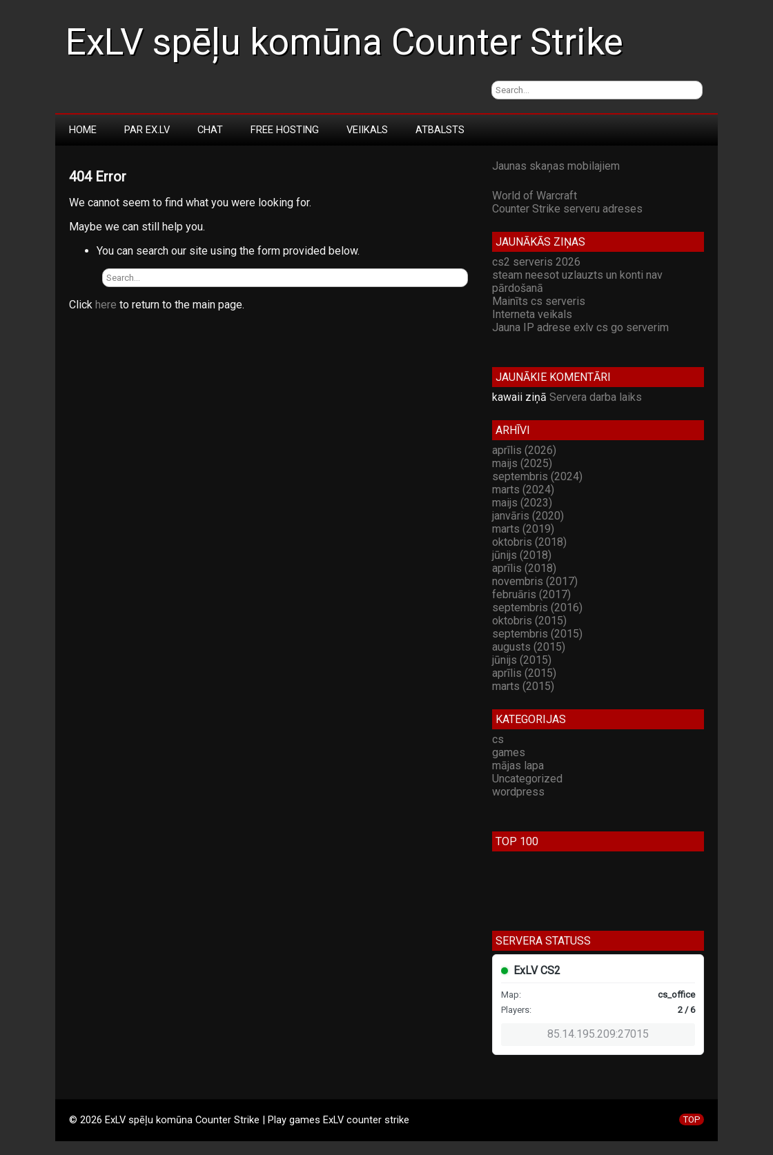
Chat (210, 130)
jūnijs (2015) (521, 660)
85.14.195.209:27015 (598, 1033)
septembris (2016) (537, 607)
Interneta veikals (532, 314)
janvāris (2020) (528, 515)
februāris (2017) (531, 594)
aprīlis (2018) (524, 568)
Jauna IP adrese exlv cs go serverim (580, 327)
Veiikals (367, 130)
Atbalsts (439, 130)
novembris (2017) (535, 581)
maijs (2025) (522, 463)
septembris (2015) (537, 633)
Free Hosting (285, 130)
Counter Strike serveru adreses (567, 208)
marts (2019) (523, 528)
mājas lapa (518, 765)
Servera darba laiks (595, 397)
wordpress (518, 791)
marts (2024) (523, 489)
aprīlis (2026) (524, 450)
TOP (692, 1119)
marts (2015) (523, 686)
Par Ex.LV (147, 130)
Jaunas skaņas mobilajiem (556, 165)
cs (498, 739)
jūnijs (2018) (521, 555)
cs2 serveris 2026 (536, 261)
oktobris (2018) (529, 542)
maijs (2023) (522, 502)
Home (83, 130)
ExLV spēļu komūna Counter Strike (344, 42)
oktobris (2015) (529, 620)
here (106, 304)
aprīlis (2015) (524, 673)
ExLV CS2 (536, 970)
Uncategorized (527, 778)
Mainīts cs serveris (538, 301)
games (508, 752)
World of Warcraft (534, 195)
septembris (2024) (537, 476)
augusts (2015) (528, 646)
